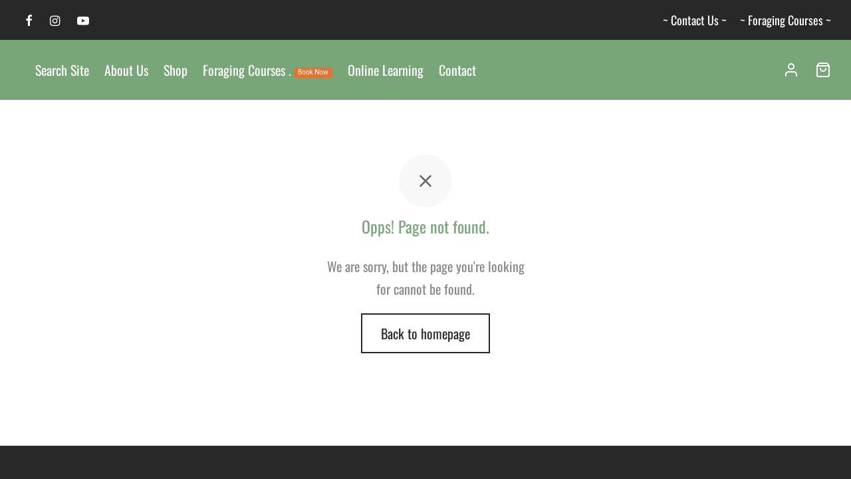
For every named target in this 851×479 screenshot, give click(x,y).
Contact (457, 70)
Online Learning (386, 70)
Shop (175, 70)
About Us (126, 70)
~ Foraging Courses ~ (785, 20)
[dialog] (826, 452)
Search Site (62, 70)
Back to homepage (425, 336)
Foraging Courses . (267, 70)
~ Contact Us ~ (695, 20)
